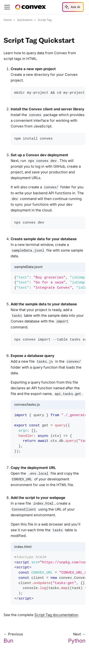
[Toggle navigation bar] (7, 7)
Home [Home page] (8, 20)
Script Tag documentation (56, 615)
